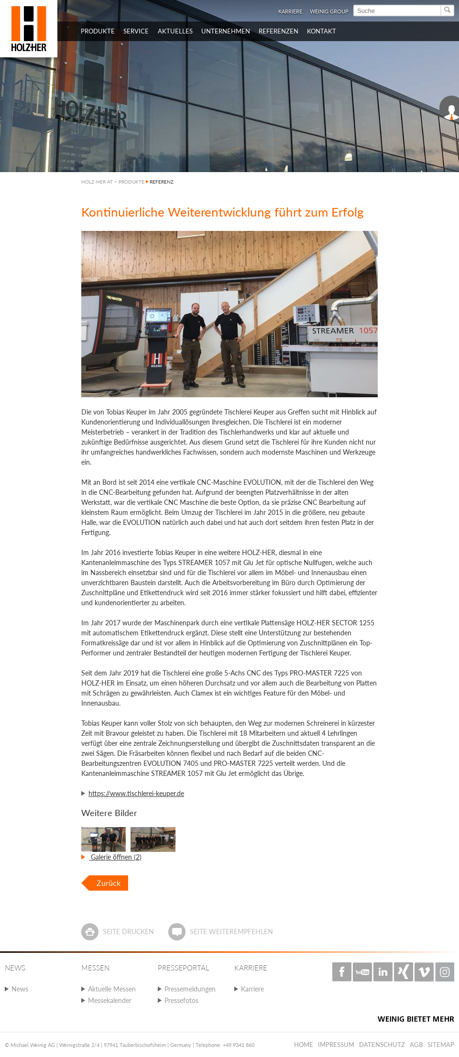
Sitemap (440, 1044)
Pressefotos (181, 1000)
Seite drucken (128, 931)
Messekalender (109, 1000)
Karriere (290, 11)
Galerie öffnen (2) (115, 857)
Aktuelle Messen (112, 989)
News (19, 989)
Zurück (108, 882)
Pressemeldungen (190, 989)
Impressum (336, 1044)
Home (303, 1044)
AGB (416, 1044)
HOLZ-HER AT (97, 182)
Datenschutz (382, 1044)
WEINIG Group (329, 11)
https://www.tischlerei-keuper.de (136, 793)
